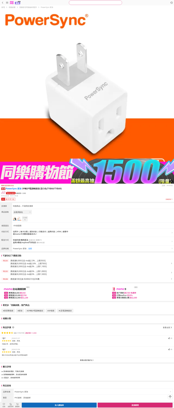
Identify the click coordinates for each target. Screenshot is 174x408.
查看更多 (87, 383)
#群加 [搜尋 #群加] (20, 310)
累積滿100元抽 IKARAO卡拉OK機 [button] (24, 279)
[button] (3, 188)
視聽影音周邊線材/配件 (28, 7)
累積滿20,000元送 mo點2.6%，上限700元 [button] (28, 263)
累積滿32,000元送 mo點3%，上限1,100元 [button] (28, 266)
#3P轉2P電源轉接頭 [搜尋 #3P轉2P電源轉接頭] (35, 310)
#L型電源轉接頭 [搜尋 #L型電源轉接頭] (65, 310)
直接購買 (135, 405)
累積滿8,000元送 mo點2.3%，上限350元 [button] (28, 260)
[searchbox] (95, 2)
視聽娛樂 (12, 7)
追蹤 (30, 248)
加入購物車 (59, 405)
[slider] (87, 292)
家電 (3, 7)
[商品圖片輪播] (87, 96)
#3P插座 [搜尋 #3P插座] (50, 310)
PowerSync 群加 (47, 7)
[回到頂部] (170, 397)
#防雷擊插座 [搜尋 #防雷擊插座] (8, 310)
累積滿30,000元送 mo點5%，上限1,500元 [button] (28, 274)
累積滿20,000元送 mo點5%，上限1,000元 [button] (28, 271)
